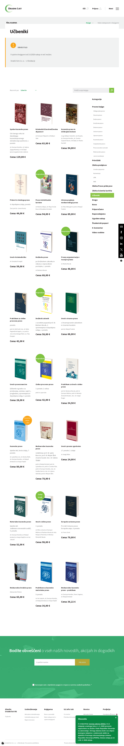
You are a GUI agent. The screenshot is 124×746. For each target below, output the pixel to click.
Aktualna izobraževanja (32, 714)
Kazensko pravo (98, 140)
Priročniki (96, 160)
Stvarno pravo (97, 115)
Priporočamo (98, 209)
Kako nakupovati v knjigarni (108, 23)
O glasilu (8, 716)
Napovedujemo (99, 214)
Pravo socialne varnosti (100, 148)
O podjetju (106, 714)
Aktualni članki (88, 714)
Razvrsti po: (14, 90)
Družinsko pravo (98, 123)
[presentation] (62, 676)
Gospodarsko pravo (99, 144)
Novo (94, 204)
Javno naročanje (98, 156)
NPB (94, 182)
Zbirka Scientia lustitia (102, 190)
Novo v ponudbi (49, 714)
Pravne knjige (98, 106)
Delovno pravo (97, 127)
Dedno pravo (97, 119)
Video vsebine (98, 232)
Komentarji (96, 173)
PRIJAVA (82, 662)
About (114, 714)
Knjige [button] (89, 23)
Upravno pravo (97, 135)
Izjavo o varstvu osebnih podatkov (77, 685)
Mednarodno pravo (99, 152)
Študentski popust (100, 223)
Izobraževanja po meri (32, 717)
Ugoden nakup (98, 218)
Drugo (95, 200)
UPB (94, 177)
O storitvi (67, 714)
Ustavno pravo (97, 131)
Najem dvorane (30, 720)
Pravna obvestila (69, 743)
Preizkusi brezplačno (70, 717)
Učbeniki (96, 195)
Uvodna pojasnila (98, 169)
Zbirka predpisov (99, 165)
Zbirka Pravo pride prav (102, 186)
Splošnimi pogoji (54, 685)
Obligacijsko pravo (99, 111)
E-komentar (97, 228)
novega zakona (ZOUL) (97, 724)
